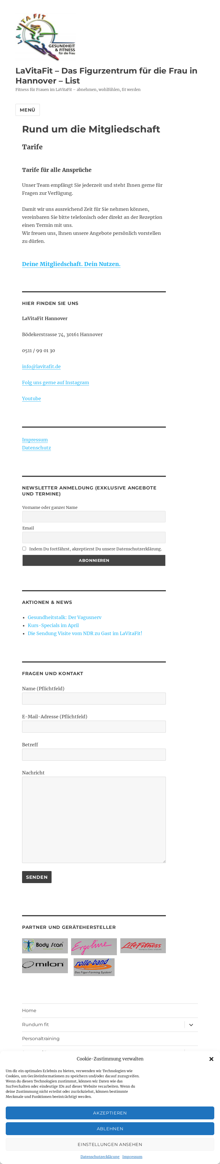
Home (29, 1010)
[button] (211, 1059)
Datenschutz (36, 448)
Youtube (31, 398)
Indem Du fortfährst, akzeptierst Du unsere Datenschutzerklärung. (92, 549)
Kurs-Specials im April (53, 625)
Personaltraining (41, 1038)
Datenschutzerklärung (99, 1157)
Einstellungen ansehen (110, 1144)
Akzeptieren (110, 1113)
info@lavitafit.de (41, 366)
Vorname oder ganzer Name (50, 507)
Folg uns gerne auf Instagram (55, 382)
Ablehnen (110, 1128)
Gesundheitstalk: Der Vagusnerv (64, 617)
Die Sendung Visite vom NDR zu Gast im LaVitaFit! (85, 633)
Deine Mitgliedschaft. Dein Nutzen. (71, 264)
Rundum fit (35, 1024)
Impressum (132, 1157)
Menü (28, 110)
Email (28, 528)
